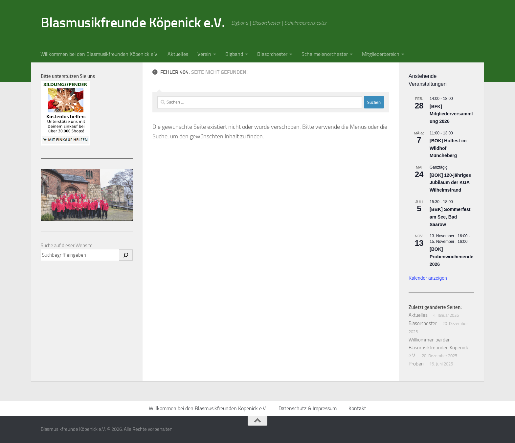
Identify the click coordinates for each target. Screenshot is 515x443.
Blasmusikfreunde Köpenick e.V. (133, 22)
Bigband (234, 54)
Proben (416, 364)
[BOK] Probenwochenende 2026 (451, 256)
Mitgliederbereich (380, 54)
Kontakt (357, 408)
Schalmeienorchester (325, 54)
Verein (204, 54)
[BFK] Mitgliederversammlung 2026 (451, 114)
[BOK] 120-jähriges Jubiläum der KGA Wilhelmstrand (450, 183)
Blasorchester (272, 54)
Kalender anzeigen (428, 278)
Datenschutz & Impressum (308, 408)
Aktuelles (178, 54)
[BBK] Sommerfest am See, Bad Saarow (450, 217)
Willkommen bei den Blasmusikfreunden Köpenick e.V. (99, 54)
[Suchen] (126, 255)
